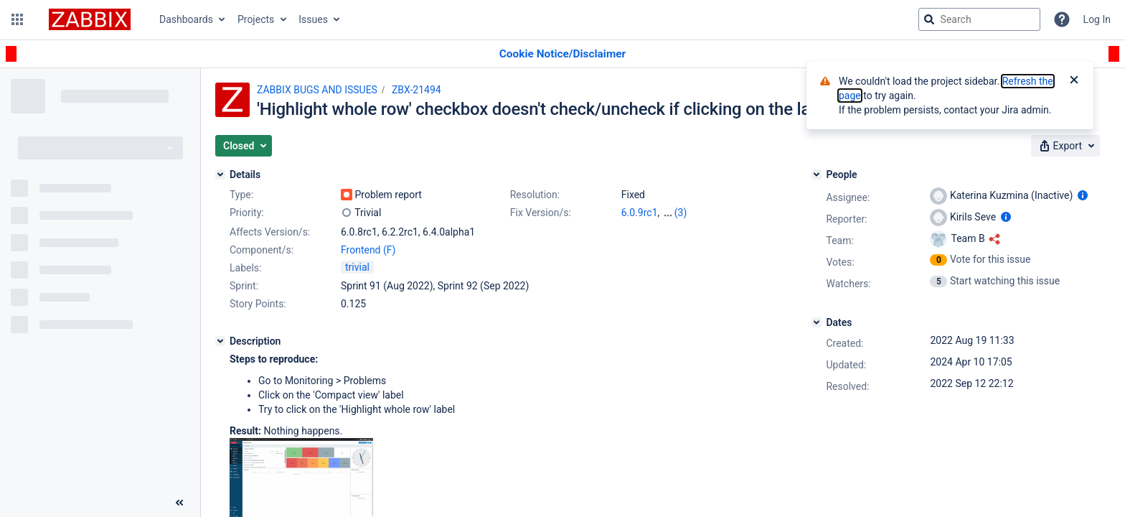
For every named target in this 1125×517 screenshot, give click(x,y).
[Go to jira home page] (90, 19)
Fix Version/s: (540, 212)
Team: (839, 240)
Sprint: (244, 286)
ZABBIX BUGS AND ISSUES (317, 90)
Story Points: (258, 303)
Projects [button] (255, 19)
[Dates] (816, 322)
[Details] (220, 174)
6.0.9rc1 (639, 212)
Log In (1097, 19)
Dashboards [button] (186, 19)
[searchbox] (979, 19)
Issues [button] (313, 19)
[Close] (1074, 81)
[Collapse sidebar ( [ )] (179, 502)
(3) (680, 212)
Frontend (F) (368, 250)
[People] (816, 174)
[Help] (1061, 19)
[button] (17, 19)
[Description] (220, 341)
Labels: (245, 268)
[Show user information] (1082, 195)
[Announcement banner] (562, 54)
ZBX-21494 (416, 90)
